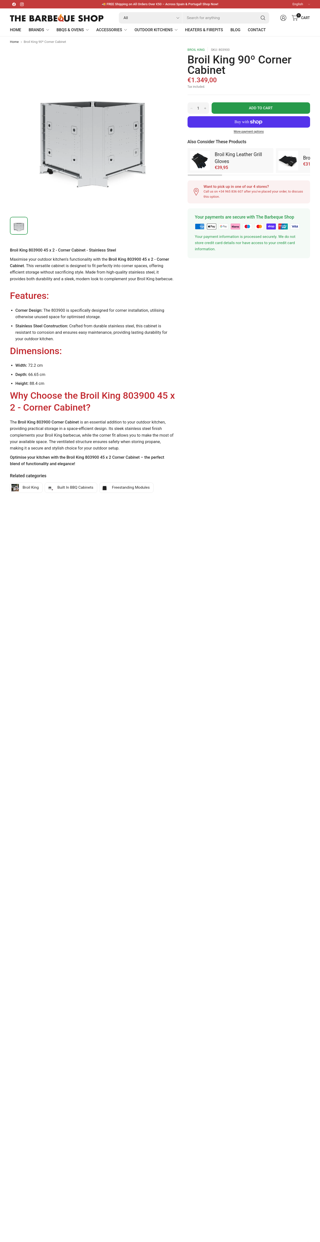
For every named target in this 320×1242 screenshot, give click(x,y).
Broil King (196, 50)
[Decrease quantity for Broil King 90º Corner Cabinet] (191, 108)
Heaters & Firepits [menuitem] (204, 30)
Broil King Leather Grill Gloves (238, 158)
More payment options (249, 131)
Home (14, 41)
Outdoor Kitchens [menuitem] (156, 30)
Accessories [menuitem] (111, 30)
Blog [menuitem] (235, 30)
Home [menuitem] (15, 30)
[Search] (263, 18)
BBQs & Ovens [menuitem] (73, 30)
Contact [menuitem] (257, 30)
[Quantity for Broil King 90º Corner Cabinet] (198, 108)
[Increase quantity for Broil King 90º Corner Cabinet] (205, 108)
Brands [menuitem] (39, 30)
